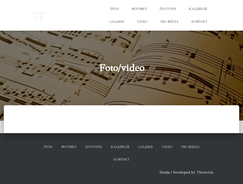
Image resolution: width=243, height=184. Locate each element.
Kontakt (199, 22)
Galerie (116, 22)
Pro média (169, 22)
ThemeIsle (205, 172)
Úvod (114, 9)
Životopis (168, 9)
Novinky (139, 9)
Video (142, 22)
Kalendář (198, 9)
